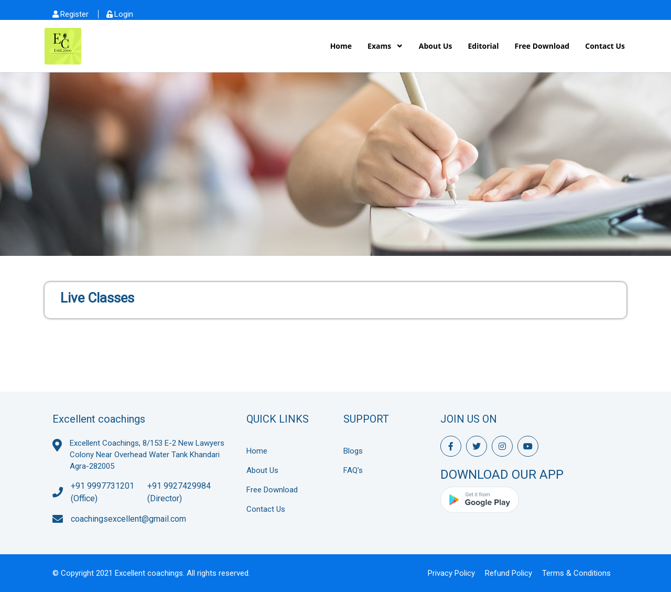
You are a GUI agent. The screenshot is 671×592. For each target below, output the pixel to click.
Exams (380, 46)
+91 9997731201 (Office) (102, 492)
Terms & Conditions (576, 573)
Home (341, 46)
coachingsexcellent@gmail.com (128, 519)
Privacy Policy (451, 573)
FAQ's (353, 470)
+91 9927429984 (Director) (179, 492)
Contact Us (605, 46)
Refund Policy (508, 573)
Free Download (542, 46)
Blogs (353, 451)
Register (74, 14)
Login (123, 14)
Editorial (483, 46)
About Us (435, 46)
